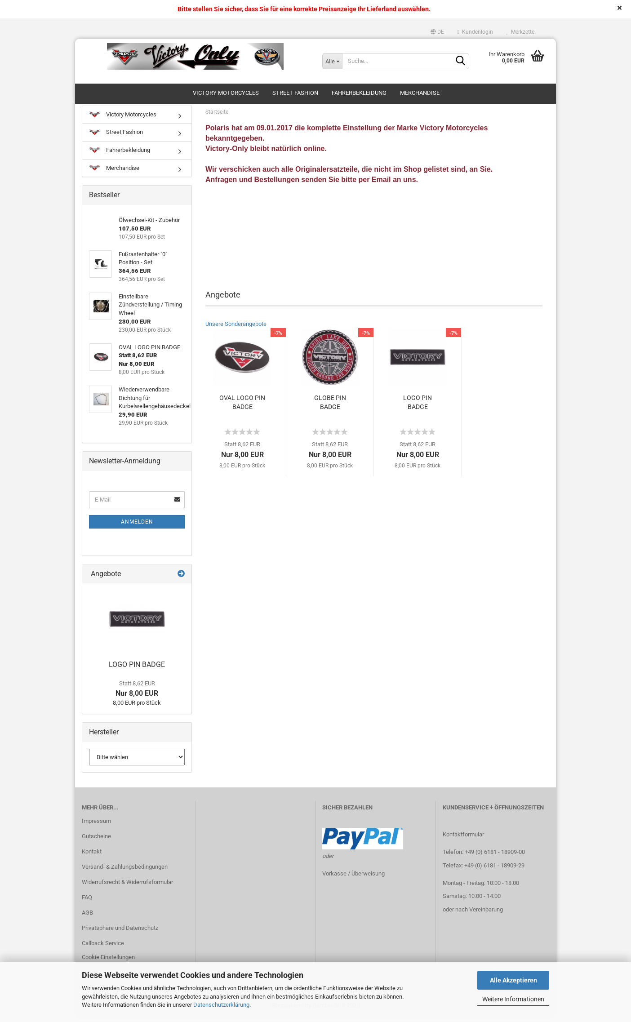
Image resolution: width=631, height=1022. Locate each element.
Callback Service (103, 947)
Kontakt (92, 856)
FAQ (87, 902)
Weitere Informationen (513, 999)
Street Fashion (295, 92)
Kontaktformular (463, 839)
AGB (87, 917)
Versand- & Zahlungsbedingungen (125, 871)
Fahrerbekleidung (359, 92)
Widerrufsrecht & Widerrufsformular (127, 887)
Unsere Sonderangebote (236, 328)
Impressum (96, 825)
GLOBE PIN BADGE (330, 407)
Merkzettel (521, 32)
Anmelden (137, 526)
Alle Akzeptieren (513, 980)
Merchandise (420, 92)
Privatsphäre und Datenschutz (120, 932)
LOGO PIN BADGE (417, 407)
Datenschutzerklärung (221, 1004)
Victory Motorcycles (226, 92)
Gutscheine (96, 841)
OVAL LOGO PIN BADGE (242, 407)
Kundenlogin (475, 32)
